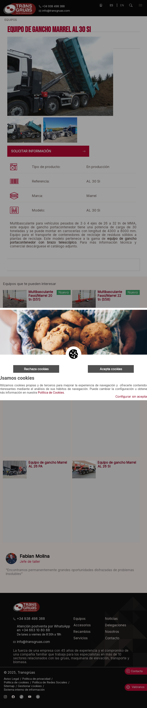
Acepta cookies (111, 369)
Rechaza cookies (36, 369)
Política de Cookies (51, 392)
